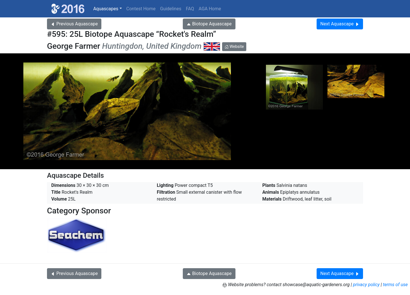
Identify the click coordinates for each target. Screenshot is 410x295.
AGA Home (210, 8)
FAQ (190, 8)
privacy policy (366, 284)
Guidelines (170, 8)
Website (234, 46)
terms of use (395, 284)
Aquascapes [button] (105, 8)
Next (339, 24)
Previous (74, 24)
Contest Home (141, 8)
